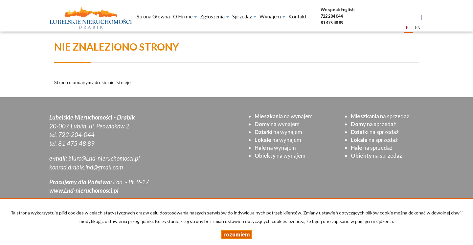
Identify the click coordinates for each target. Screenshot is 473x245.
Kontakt (297, 16)
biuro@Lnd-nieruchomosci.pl (104, 158)
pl (408, 27)
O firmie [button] (185, 16)
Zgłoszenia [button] (214, 16)
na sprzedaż (380, 116)
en (417, 27)
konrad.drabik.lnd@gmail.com (86, 167)
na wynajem (284, 116)
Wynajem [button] (272, 16)
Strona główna (153, 16)
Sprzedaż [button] (244, 16)
